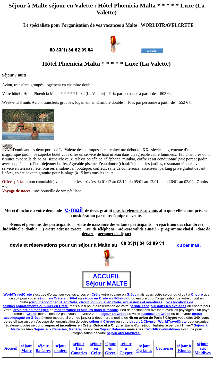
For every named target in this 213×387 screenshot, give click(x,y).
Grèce (132, 294)
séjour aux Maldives (203, 348)
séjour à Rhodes (184, 348)
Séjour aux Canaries (50, 329)
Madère (75, 329)
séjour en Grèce (113, 314)
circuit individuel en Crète (100, 302)
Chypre (197, 294)
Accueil (11, 348)
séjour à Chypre (102, 321)
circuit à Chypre (143, 321)
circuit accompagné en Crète (53, 302)
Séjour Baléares (113, 329)
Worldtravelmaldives (163, 329)
